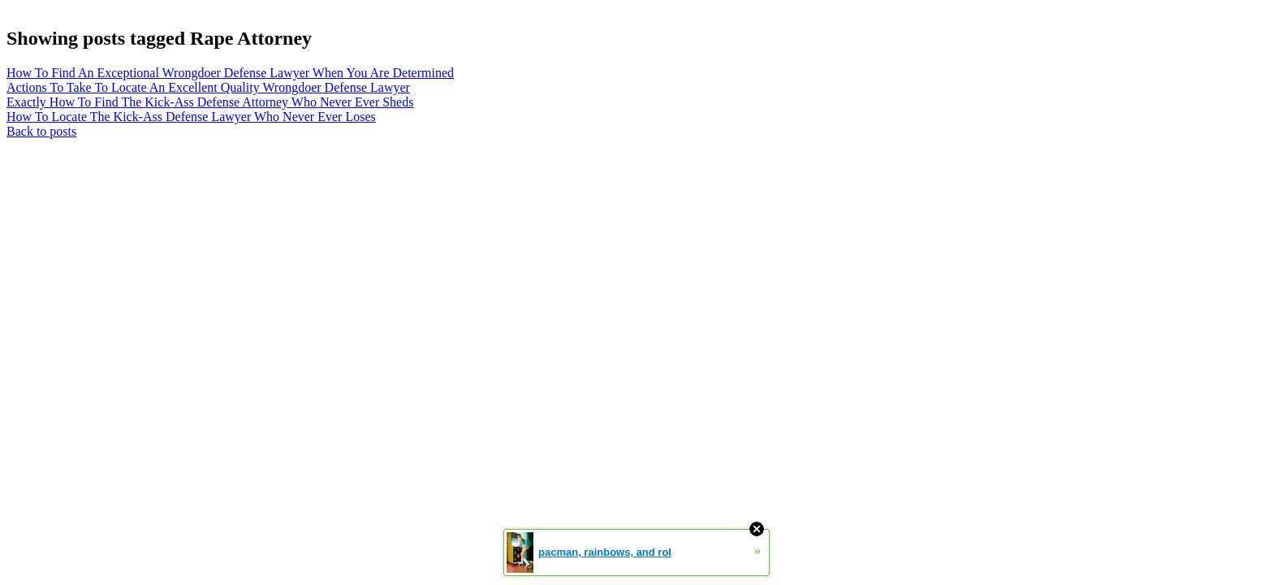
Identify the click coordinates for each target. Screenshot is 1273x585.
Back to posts (41, 131)
